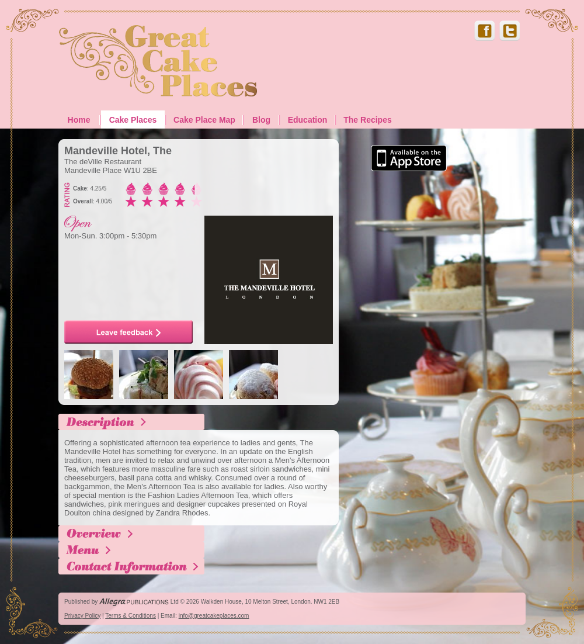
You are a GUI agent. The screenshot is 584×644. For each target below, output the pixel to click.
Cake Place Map (204, 119)
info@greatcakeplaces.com (214, 615)
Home (79, 119)
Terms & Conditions (130, 615)
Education (308, 119)
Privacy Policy (82, 615)
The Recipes (367, 119)
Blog (261, 119)
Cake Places (133, 119)
